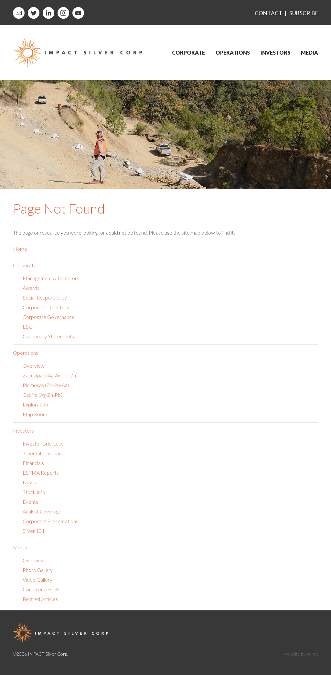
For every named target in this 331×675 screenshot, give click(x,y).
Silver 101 (34, 531)
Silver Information (42, 453)
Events (30, 502)
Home (20, 249)
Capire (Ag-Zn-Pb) (42, 395)
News (29, 482)
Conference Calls (41, 589)
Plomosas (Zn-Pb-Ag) (46, 385)
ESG (28, 326)
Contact (269, 13)
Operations (233, 52)
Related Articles (40, 599)
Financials (33, 463)
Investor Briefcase (43, 443)
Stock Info (34, 492)
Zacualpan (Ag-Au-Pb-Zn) (50, 375)
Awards (31, 288)
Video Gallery (37, 579)
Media (309, 52)
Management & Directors (51, 278)
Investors (275, 52)
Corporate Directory (46, 307)
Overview (34, 366)
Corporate (188, 52)
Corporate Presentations (50, 521)
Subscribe (303, 13)
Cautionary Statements (48, 336)
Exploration (35, 404)
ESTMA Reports (41, 472)
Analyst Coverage (42, 511)
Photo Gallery (38, 570)
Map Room (35, 414)
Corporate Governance (49, 317)
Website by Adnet (301, 654)
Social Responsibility (45, 297)
